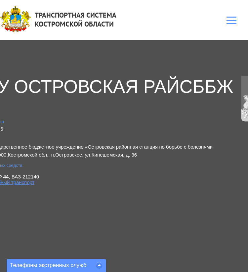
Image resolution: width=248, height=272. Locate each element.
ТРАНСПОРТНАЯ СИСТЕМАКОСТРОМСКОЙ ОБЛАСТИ (75, 20)
